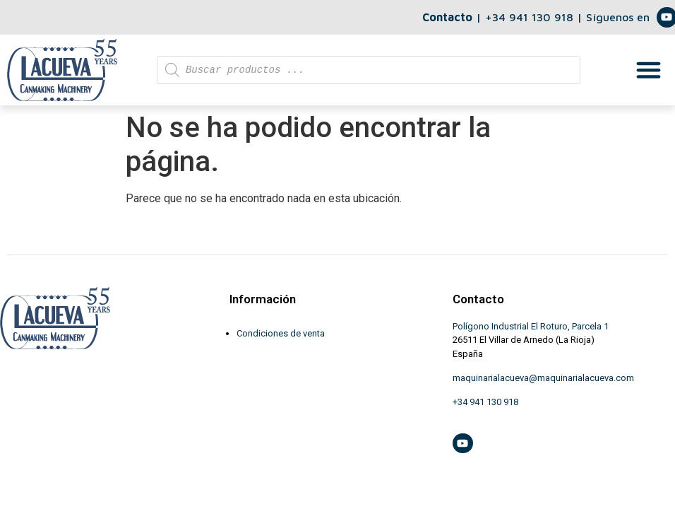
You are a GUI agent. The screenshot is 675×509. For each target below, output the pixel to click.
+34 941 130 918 (531, 17)
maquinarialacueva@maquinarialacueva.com (543, 378)
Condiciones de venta (281, 333)
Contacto (447, 17)
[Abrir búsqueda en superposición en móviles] (368, 70)
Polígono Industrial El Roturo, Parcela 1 (531, 326)
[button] (649, 70)
